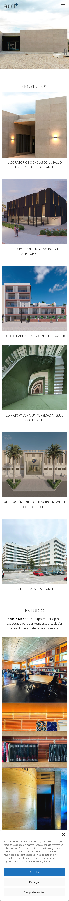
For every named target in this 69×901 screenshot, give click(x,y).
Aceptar (34, 872)
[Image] (34, 125)
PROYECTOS (34, 86)
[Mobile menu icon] (63, 5)
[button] (63, 834)
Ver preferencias (34, 892)
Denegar (34, 882)
